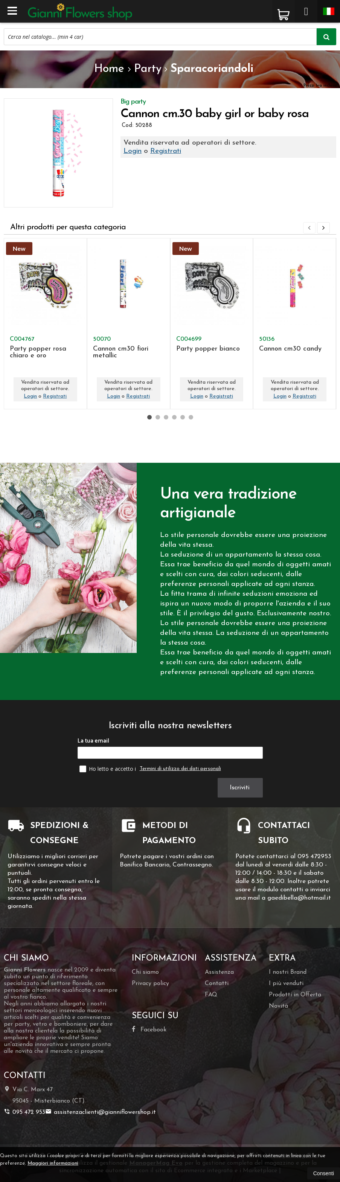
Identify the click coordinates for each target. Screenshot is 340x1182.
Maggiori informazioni (52, 1163)
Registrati (165, 151)
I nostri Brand (287, 972)
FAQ (211, 995)
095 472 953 (24, 1111)
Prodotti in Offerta (295, 995)
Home (109, 69)
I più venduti (286, 984)
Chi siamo (145, 972)
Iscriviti (241, 787)
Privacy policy (150, 984)
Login (132, 151)
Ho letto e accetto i (108, 768)
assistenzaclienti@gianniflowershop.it (100, 1111)
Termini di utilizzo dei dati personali (180, 768)
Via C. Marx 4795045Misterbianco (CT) (44, 1095)
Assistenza (219, 972)
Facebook (149, 1029)
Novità (278, 1006)
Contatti (217, 984)
